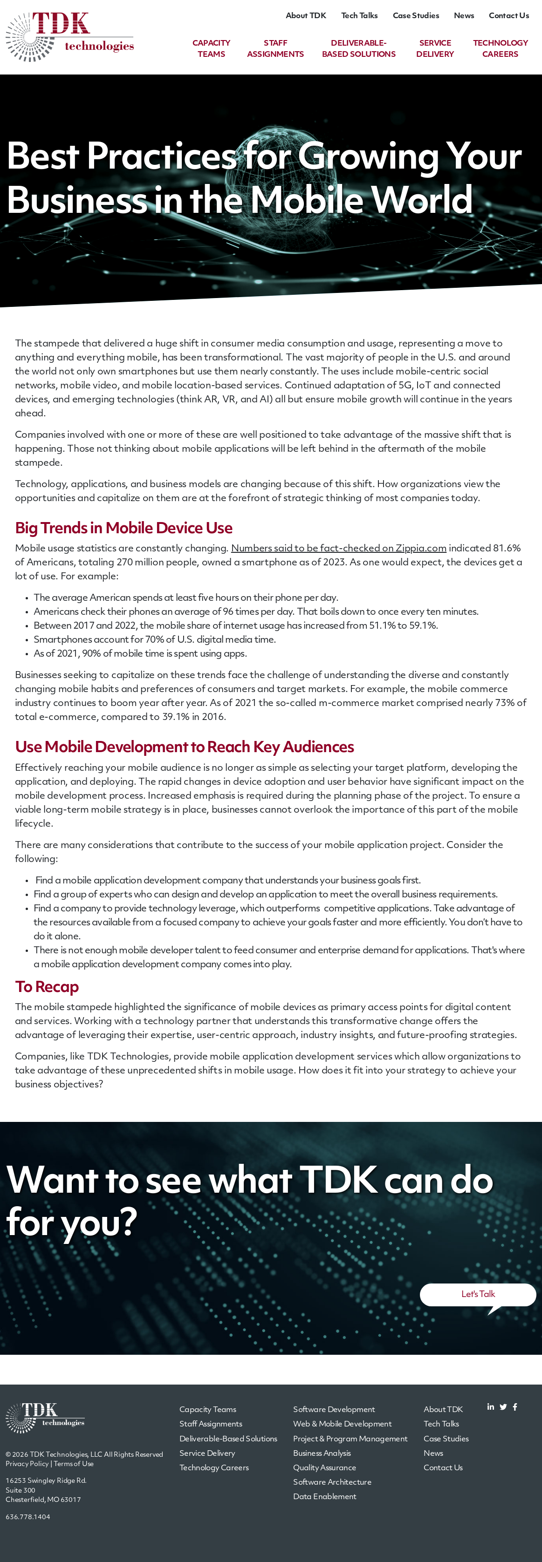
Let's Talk (478, 1295)
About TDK (306, 16)
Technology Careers (213, 1468)
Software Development (334, 1410)
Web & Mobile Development (342, 1424)
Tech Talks (359, 16)
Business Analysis (321, 1454)
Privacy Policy (27, 1464)
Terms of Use (74, 1464)
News (464, 16)
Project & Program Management (350, 1439)
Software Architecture (332, 1483)
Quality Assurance (324, 1468)
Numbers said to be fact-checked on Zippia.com (339, 549)
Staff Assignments (210, 1424)
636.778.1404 (28, 1517)
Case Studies (416, 16)
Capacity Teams (207, 1410)
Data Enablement (324, 1497)
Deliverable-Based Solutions (228, 1439)
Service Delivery (207, 1454)
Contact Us (509, 16)
